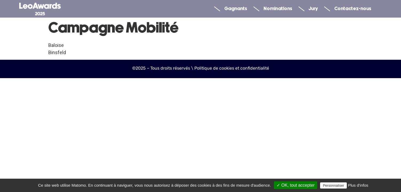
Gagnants (230, 8)
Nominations (272, 8)
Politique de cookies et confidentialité (231, 68)
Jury (308, 8)
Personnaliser (333, 185)
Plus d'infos (358, 185)
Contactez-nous (347, 8)
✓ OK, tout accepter (295, 185)
